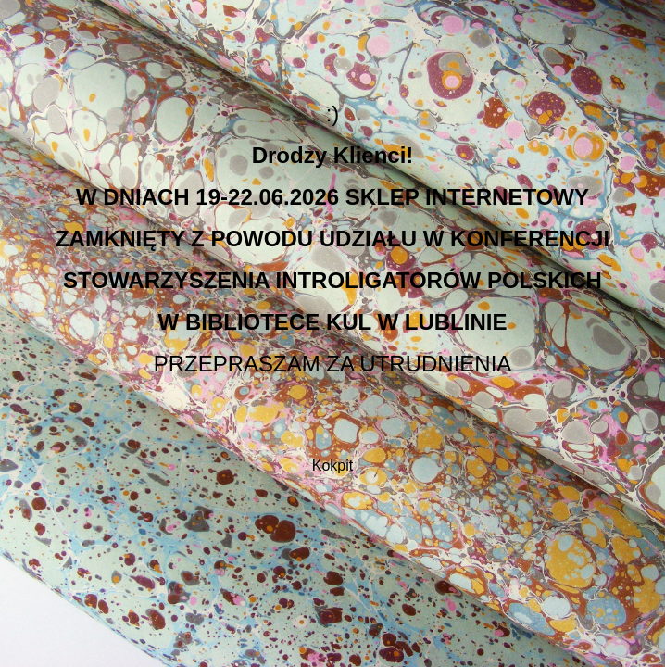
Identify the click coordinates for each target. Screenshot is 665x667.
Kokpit (332, 465)
